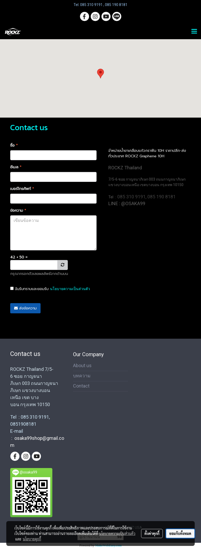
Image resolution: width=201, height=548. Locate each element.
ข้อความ (18, 210)
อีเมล (15, 167)
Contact (81, 386)
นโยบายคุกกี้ (32, 539)
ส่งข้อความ (25, 308)
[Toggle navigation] (194, 31)
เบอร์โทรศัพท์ (22, 189)
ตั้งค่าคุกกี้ (151, 533)
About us (82, 365)
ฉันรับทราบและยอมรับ (50, 289)
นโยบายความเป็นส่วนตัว (70, 289)
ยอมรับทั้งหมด (180, 533)
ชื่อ (14, 145)
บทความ (82, 375)
